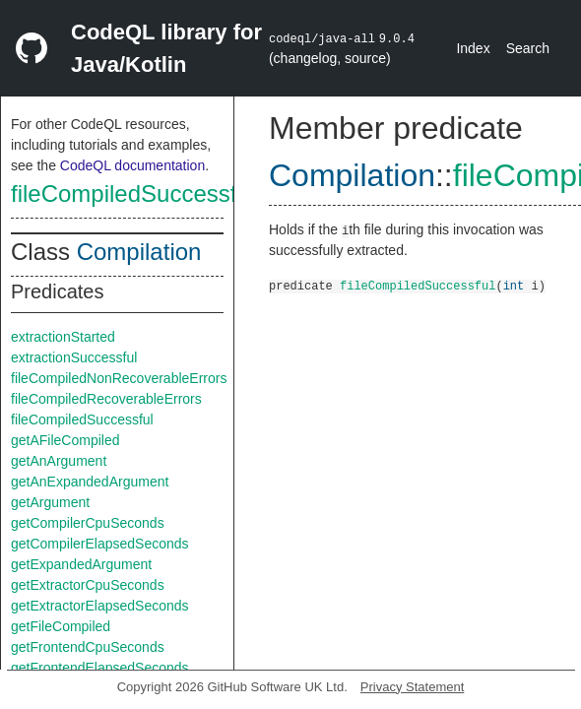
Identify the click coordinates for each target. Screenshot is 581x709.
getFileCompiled (60, 626)
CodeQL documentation (132, 165)
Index (472, 48)
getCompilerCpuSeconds (87, 523)
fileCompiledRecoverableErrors (106, 399)
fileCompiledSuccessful (133, 193)
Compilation (139, 251)
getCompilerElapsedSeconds (100, 543)
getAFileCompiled (65, 440)
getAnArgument (58, 461)
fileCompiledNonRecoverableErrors (118, 378)
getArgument (50, 502)
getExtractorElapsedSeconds (100, 605)
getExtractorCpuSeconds (87, 585)
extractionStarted (63, 337)
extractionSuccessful (74, 357)
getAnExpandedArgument (89, 481)
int (514, 285)
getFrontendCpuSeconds (87, 647)
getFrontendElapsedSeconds (100, 668)
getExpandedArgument (81, 564)
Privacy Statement (412, 686)
